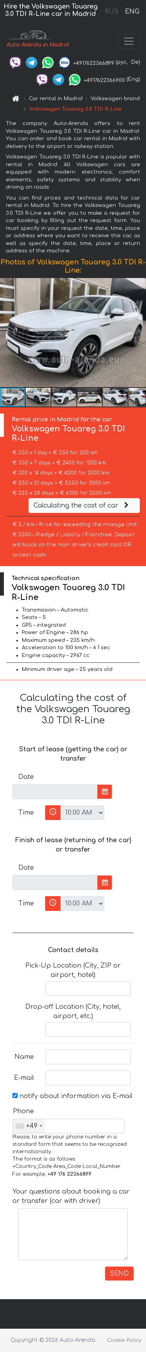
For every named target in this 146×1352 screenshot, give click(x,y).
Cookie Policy (124, 1340)
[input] (55, 791)
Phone (23, 1111)
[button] (139, 332)
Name (24, 1056)
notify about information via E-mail (72, 1096)
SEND (119, 1273)
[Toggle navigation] (129, 41)
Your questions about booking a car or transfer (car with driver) (71, 1196)
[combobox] (28, 1126)
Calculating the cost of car (82, 505)
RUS (111, 11)
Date (26, 776)
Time (26, 812)
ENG (132, 11)
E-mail (24, 1077)
